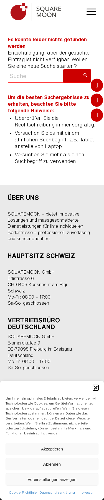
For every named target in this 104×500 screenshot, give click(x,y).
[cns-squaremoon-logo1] (43, 11)
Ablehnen (52, 464)
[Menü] (88, 11)
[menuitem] (88, 11)
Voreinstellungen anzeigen (52, 479)
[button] (95, 387)
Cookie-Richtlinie (23, 492)
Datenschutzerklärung (57, 492)
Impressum (86, 492)
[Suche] (49, 76)
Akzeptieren (52, 449)
